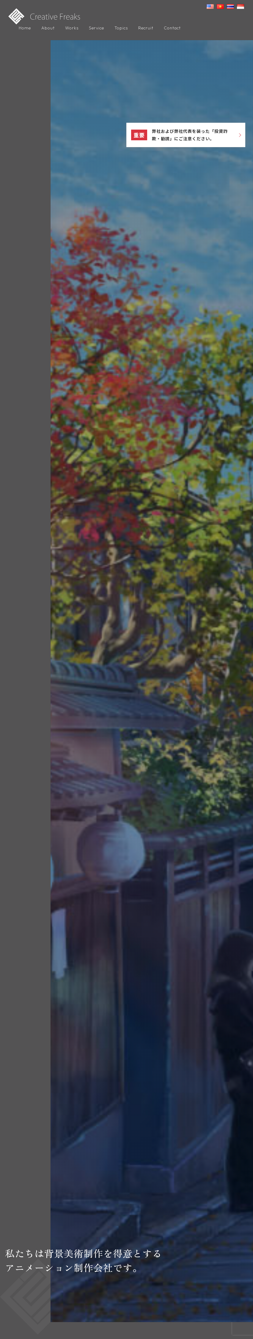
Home (25, 28)
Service (96, 28)
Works (71, 28)
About (48, 28)
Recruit (145, 28)
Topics (121, 28)
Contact (172, 28)
